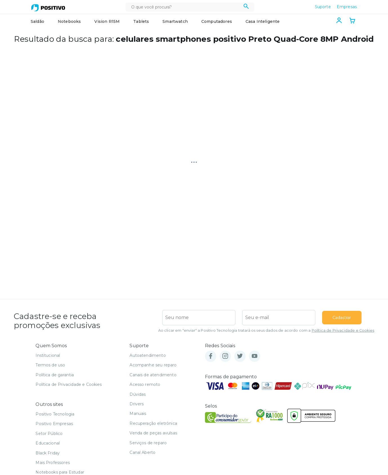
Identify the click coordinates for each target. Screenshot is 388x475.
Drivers (137, 403)
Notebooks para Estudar (59, 472)
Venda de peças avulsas (153, 433)
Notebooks (69, 21)
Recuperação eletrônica (153, 423)
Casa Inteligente (263, 21)
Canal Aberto (142, 452)
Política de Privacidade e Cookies (343, 330)
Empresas (347, 7)
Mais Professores (52, 462)
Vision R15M (107, 21)
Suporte (323, 7)
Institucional (47, 355)
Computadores (216, 21)
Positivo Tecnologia (54, 414)
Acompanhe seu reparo (153, 365)
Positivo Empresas (54, 423)
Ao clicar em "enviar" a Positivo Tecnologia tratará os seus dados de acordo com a (266, 330)
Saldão (37, 21)
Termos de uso (50, 365)
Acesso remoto (145, 384)
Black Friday (47, 453)
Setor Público (49, 433)
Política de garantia (54, 374)
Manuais (138, 413)
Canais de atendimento (153, 374)
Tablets (141, 21)
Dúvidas (138, 394)
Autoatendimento (148, 355)
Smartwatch (175, 21)
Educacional (47, 443)
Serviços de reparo (148, 442)
